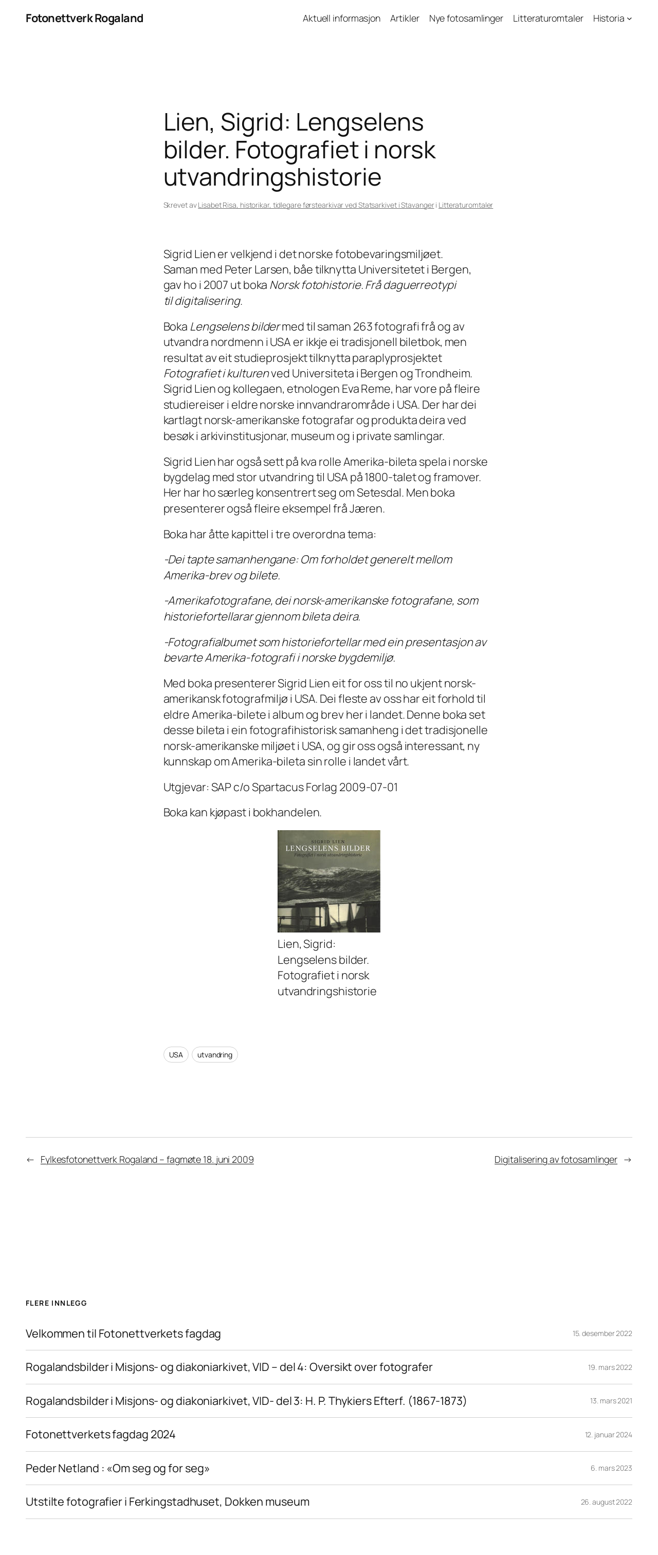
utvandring (214, 1054)
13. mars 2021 (611, 1400)
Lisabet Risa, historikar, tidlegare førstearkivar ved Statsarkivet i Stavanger (316, 205)
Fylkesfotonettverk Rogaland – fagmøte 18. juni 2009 (147, 1159)
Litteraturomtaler (465, 205)
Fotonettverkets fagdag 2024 (101, 1434)
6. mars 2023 (611, 1468)
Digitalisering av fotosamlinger (556, 1159)
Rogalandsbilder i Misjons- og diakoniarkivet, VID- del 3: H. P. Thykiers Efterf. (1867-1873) (246, 1401)
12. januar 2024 (609, 1434)
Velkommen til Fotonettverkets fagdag (123, 1333)
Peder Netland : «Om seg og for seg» (119, 1468)
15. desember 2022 (602, 1333)
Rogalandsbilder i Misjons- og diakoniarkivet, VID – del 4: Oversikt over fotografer (229, 1367)
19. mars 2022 (610, 1367)
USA (176, 1054)
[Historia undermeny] (629, 18)
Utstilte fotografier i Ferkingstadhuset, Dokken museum (167, 1501)
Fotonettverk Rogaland (84, 18)
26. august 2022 (607, 1502)
